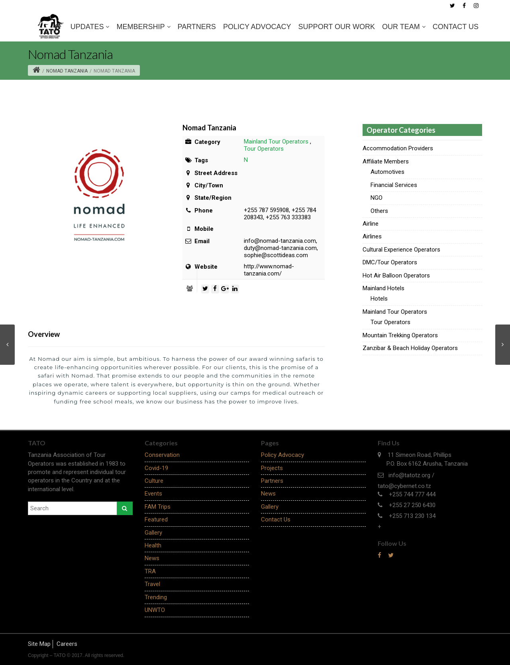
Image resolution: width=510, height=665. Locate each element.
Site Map (39, 643)
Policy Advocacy (257, 27)
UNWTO (155, 610)
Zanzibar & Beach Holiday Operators (410, 348)
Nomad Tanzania (67, 71)
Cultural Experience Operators (401, 249)
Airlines (372, 236)
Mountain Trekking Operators (400, 335)
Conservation (162, 454)
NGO (376, 197)
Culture (154, 480)
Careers (67, 643)
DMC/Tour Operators (390, 262)
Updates (90, 26)
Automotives (387, 171)
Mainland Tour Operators (276, 141)
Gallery (153, 532)
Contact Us (456, 27)
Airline (371, 223)
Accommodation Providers (398, 148)
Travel (152, 584)
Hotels (379, 298)
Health (153, 545)
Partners (197, 27)
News (152, 558)
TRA (150, 571)
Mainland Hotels (383, 288)
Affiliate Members (386, 161)
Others (379, 210)
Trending (156, 597)
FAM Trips (158, 506)
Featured (156, 519)
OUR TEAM (404, 26)
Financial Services (394, 185)
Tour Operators (264, 148)
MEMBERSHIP (143, 26)
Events (153, 493)
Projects (272, 468)
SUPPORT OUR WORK (336, 27)
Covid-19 (156, 468)
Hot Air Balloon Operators (396, 275)
